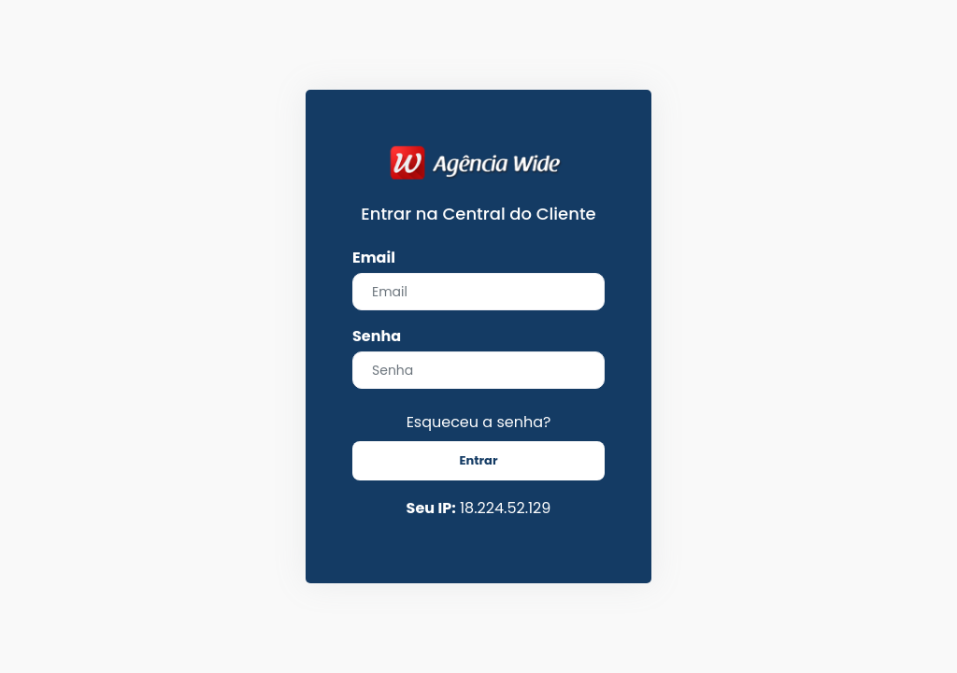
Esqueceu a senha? (479, 422)
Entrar (478, 460)
